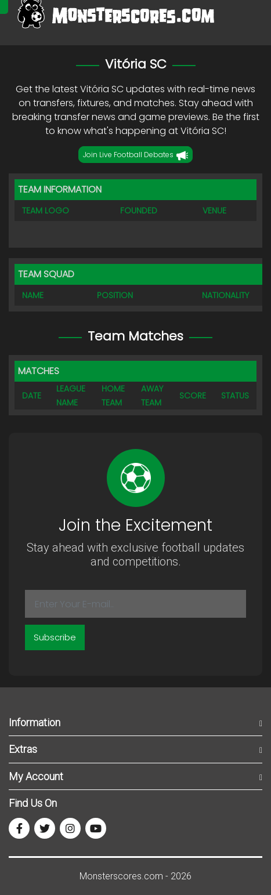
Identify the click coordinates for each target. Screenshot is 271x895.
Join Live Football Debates (135, 155)
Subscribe (55, 637)
